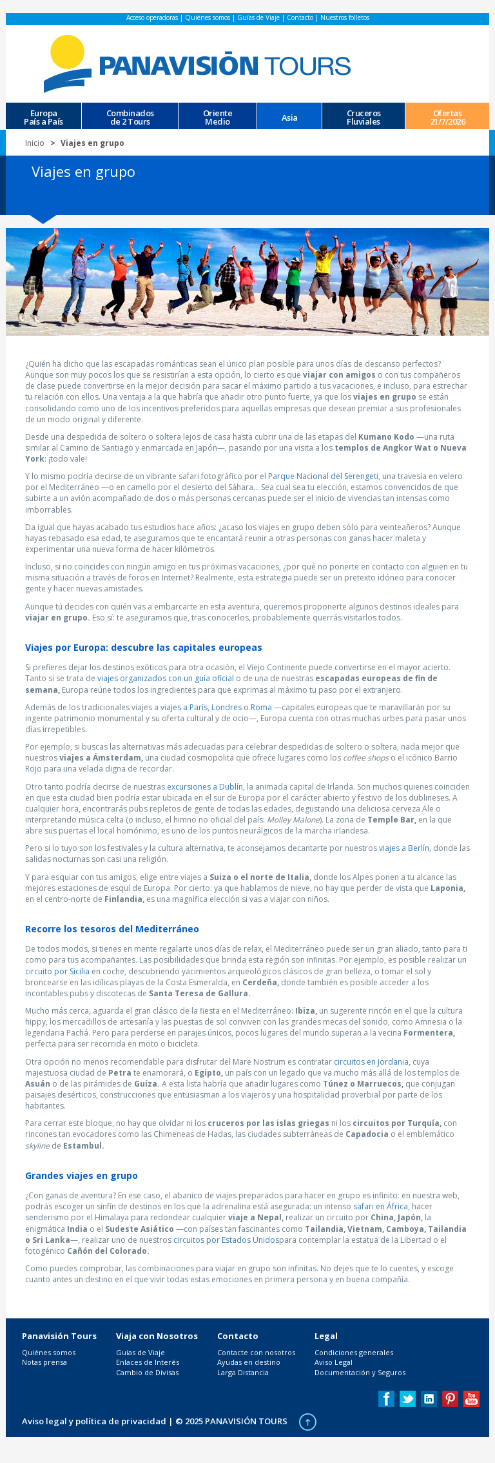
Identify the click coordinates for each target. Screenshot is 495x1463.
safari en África (380, 1206)
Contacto (300, 17)
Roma (261, 707)
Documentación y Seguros (360, 1372)
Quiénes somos (207, 17)
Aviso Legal (334, 1362)
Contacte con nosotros (256, 1352)
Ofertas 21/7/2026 (447, 116)
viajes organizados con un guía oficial (165, 678)
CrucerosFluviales (364, 116)
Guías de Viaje (258, 17)
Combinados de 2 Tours (130, 116)
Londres (226, 707)
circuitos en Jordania (371, 1061)
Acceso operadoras (152, 17)
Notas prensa (44, 1362)
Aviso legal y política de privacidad (94, 1421)
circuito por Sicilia (57, 971)
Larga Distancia (243, 1372)
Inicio (34, 143)
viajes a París (184, 707)
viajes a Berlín (404, 848)
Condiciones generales (354, 1352)
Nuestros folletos (344, 17)
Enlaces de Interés (147, 1362)
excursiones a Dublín (205, 786)
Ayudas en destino (248, 1362)
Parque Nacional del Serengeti (323, 476)
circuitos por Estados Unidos (226, 1239)
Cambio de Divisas (147, 1372)
